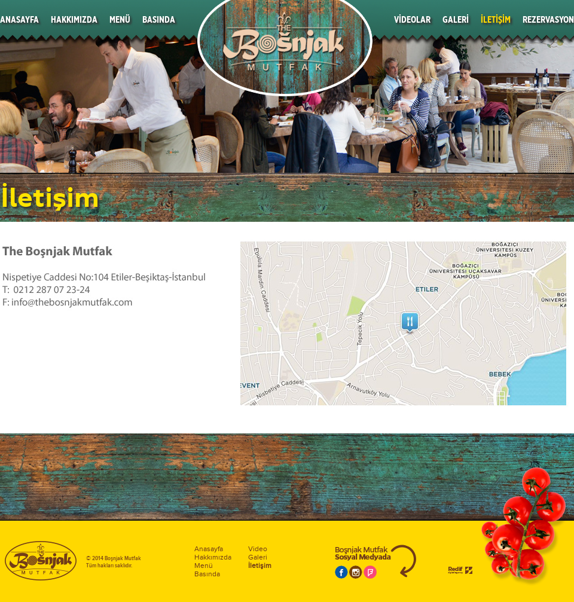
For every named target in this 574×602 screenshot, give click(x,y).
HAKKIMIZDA (74, 19)
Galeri (257, 557)
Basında (207, 574)
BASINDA (158, 19)
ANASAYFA (19, 19)
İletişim (259, 565)
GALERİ (455, 19)
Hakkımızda (212, 557)
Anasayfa (208, 549)
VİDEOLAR (412, 19)
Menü (203, 565)
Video (257, 549)
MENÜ (119, 19)
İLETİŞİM (496, 19)
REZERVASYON (548, 19)
